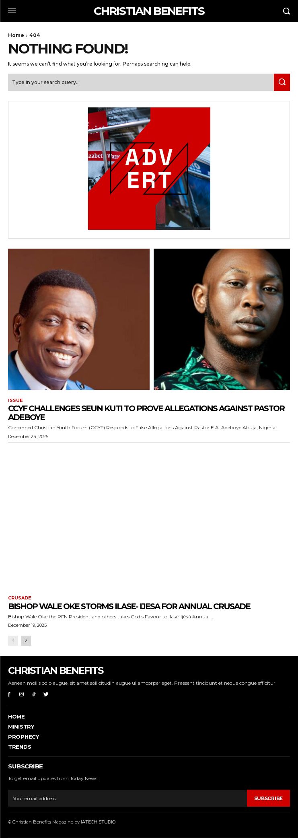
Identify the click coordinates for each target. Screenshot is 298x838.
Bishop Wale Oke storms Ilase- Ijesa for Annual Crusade (129, 606)
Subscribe (268, 798)
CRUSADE (19, 598)
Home (16, 35)
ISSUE (15, 400)
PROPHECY (23, 736)
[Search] (282, 82)
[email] (127, 798)
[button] (286, 11)
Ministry (21, 726)
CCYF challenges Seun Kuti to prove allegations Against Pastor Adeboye (146, 413)
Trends (19, 746)
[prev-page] (13, 641)
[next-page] (26, 641)
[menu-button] (12, 11)
